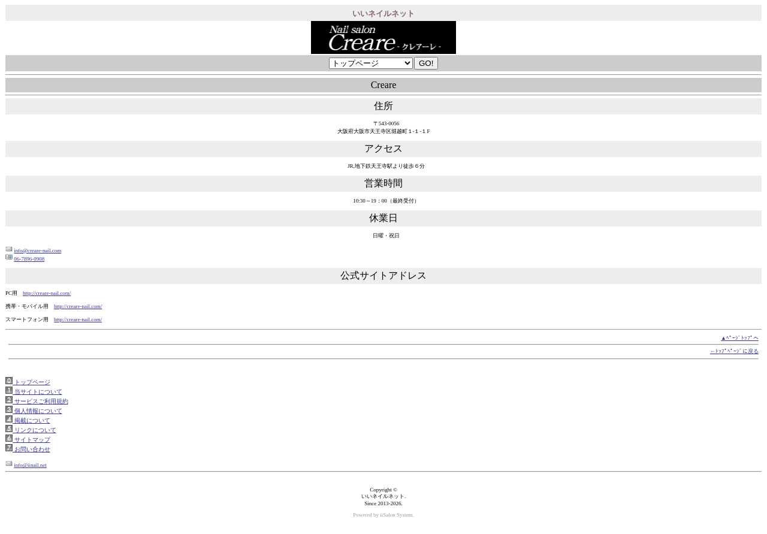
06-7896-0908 (29, 259)
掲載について (31, 420)
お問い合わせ (31, 449)
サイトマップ (31, 439)
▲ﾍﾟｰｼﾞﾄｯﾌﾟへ (740, 338)
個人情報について (37, 411)
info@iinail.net (30, 465)
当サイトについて (37, 391)
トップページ (31, 382)
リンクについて (34, 430)
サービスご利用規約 (40, 401)
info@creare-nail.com (37, 251)
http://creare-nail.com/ (47, 293)
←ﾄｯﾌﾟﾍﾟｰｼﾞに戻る (734, 351)
